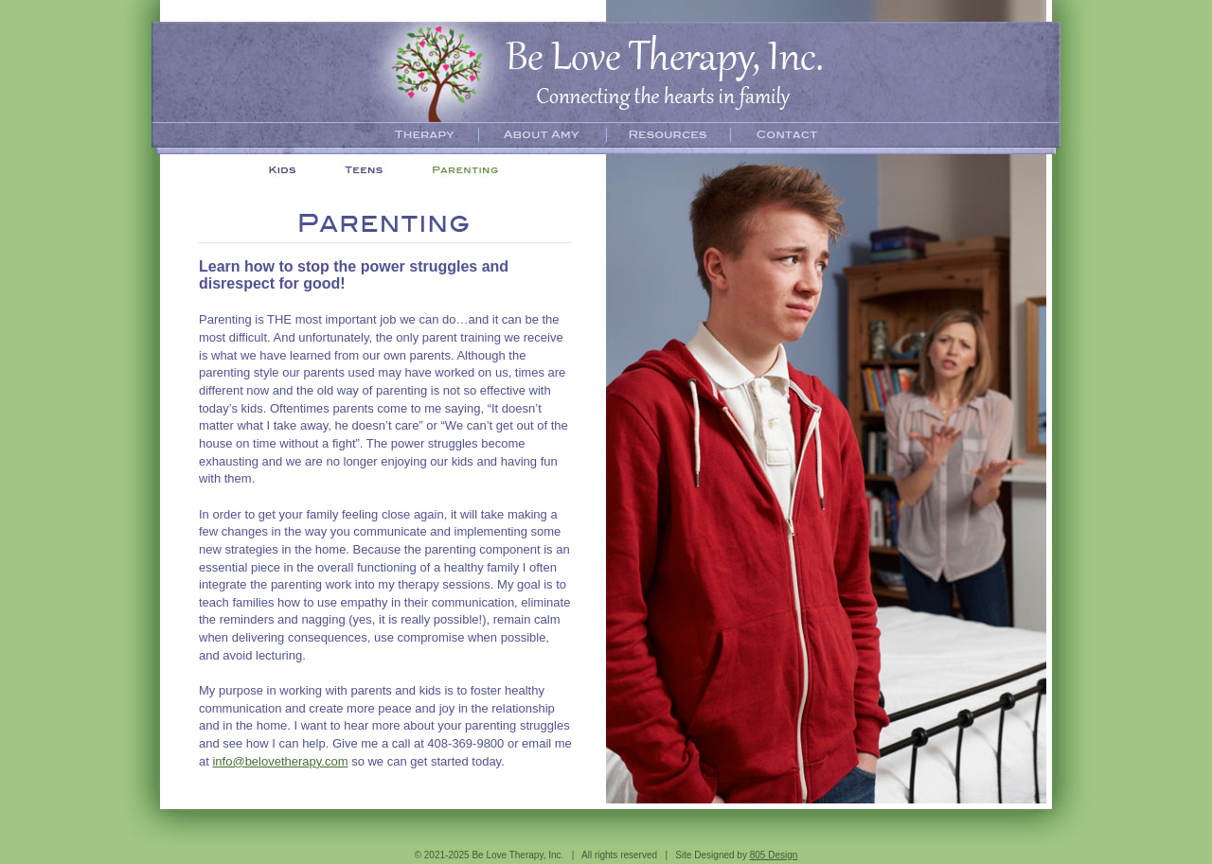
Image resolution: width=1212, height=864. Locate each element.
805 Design (774, 855)
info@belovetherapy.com (280, 761)
